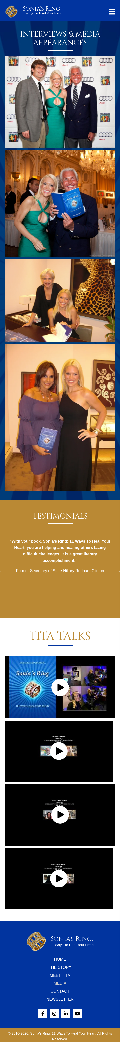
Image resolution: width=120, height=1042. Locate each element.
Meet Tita (60, 975)
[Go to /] (48, 11)
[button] (60, 687)
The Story (60, 967)
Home (60, 959)
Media (60, 983)
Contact (59, 991)
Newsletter (60, 999)
